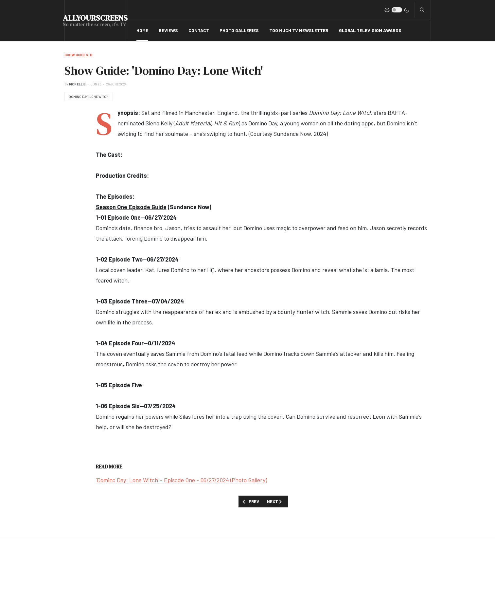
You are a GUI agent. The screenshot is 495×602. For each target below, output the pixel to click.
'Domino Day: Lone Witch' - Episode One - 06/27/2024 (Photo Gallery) (181, 479)
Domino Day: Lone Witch (89, 97)
